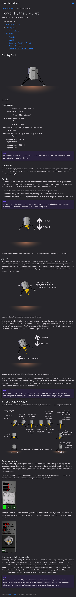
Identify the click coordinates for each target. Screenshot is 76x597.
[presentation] (22, 128)
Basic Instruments (15, 46)
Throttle (12, 37)
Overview (9, 34)
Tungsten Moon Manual (8, 8)
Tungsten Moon (10, 3)
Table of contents (10, 21)
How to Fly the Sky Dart (12, 24)
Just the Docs (13, 594)
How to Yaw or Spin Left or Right (21, 49)
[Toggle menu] (73, 3)
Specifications (14, 31)
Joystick (11, 40)
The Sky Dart (11, 27)
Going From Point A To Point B (20, 43)
